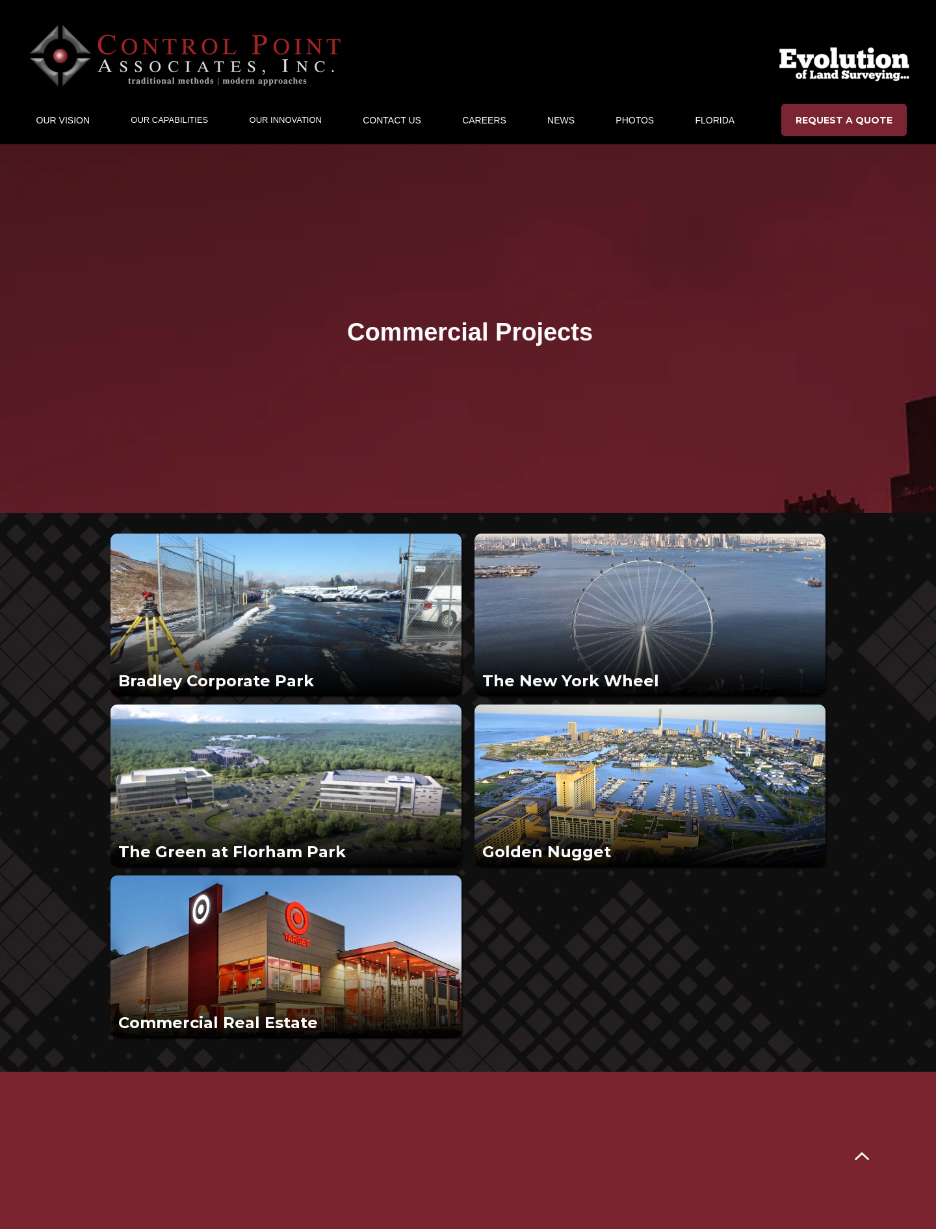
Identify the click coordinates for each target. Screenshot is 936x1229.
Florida (714, 120)
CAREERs (484, 120)
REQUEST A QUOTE (844, 120)
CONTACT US (392, 120)
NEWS (561, 120)
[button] (63, 120)
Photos (635, 120)
